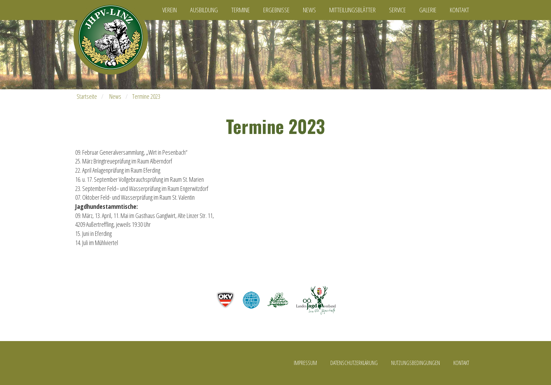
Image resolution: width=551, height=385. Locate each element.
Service (397, 9)
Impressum (305, 363)
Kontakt (459, 9)
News (309, 9)
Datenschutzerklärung (354, 363)
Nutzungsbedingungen (415, 363)
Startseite (87, 96)
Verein (169, 9)
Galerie (427, 9)
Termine (240, 9)
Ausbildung (204, 9)
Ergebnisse (276, 9)
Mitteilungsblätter (352, 9)
